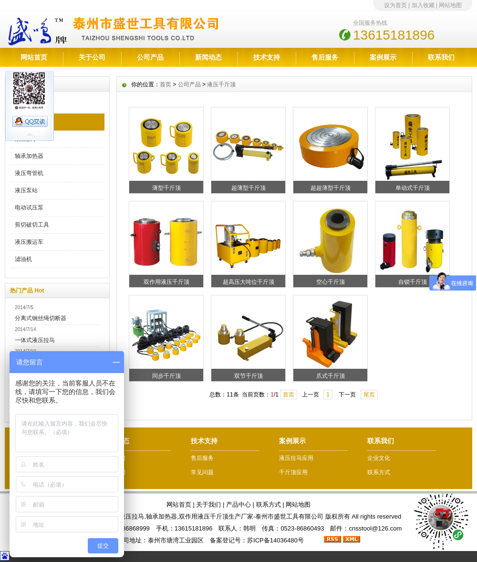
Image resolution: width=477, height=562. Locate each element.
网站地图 (450, 5)
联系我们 (441, 57)
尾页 (369, 394)
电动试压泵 (29, 207)
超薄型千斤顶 (248, 188)
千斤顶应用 (293, 472)
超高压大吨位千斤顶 (248, 282)
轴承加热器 (29, 156)
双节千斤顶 (248, 376)
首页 (165, 84)
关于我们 (208, 504)
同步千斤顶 (166, 376)
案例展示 (383, 57)
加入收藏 (423, 5)
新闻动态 (208, 57)
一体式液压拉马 (35, 340)
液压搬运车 (29, 242)
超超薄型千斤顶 (331, 188)
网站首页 (34, 57)
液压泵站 (26, 190)
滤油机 (23, 259)
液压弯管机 (29, 173)
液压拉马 (26, 104)
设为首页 (395, 5)
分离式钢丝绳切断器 (40, 318)
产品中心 (238, 504)
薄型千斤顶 (166, 188)
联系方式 (378, 472)
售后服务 (324, 57)
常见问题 (202, 472)
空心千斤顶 (330, 282)
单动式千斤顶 (412, 188)
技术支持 (266, 57)
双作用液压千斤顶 (166, 282)
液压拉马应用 (296, 458)
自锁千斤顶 (412, 282)
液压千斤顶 (29, 121)
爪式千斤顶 (330, 376)
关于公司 (92, 57)
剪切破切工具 (32, 224)
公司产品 (150, 57)
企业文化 (378, 458)
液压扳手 (26, 138)
